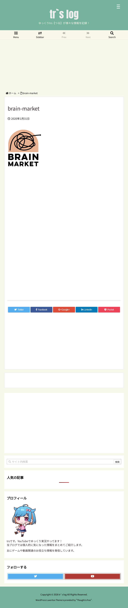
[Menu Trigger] (118, 6)
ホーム (12, 93)
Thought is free (84, 600)
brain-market (30, 93)
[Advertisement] (64, 64)
